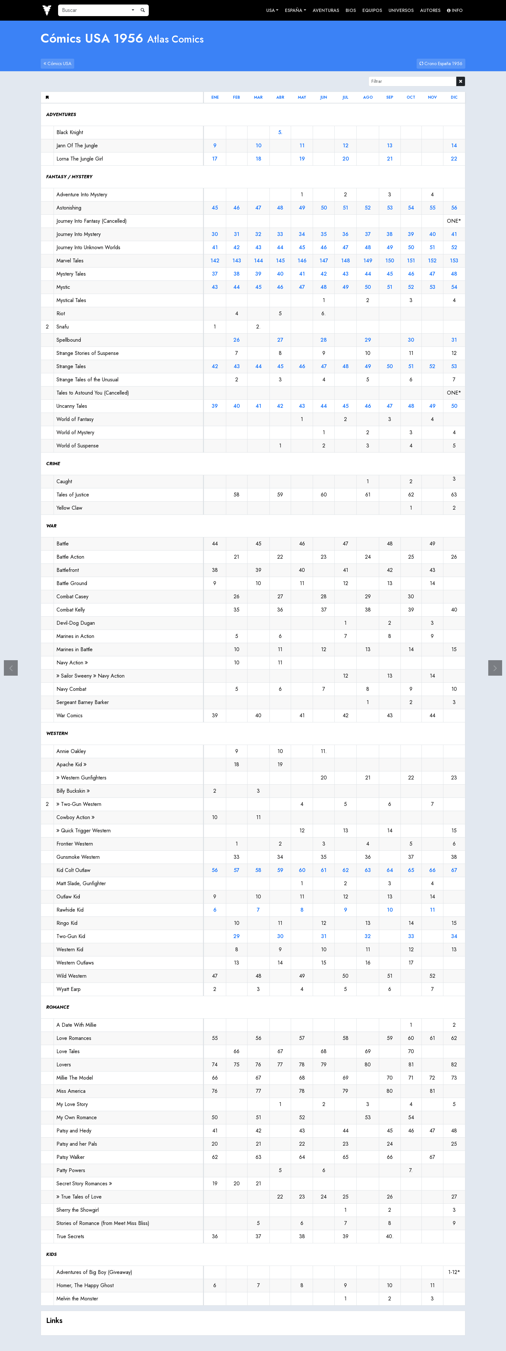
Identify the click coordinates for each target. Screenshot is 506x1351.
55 (432, 207)
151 (411, 260)
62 (345, 870)
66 (432, 870)
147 (323, 260)
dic (454, 97)
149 (367, 260)
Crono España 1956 (441, 63)
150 (389, 260)
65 (411, 870)
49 (302, 207)
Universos (401, 10)
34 (302, 234)
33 (280, 234)
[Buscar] (93, 10)
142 (214, 260)
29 (368, 340)
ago (368, 97)
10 (258, 145)
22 (454, 158)
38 (390, 234)
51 (345, 207)
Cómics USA (57, 63)
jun (323, 97)
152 (432, 260)
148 (345, 260)
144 (258, 260)
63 (368, 870)
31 (236, 234)
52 (368, 207)
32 (258, 234)
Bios (351, 10)
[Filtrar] (412, 81)
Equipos (372, 10)
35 (324, 234)
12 (346, 145)
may (302, 97)
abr (280, 97)
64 (390, 870)
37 (368, 234)
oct (411, 97)
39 (411, 234)
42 (236, 247)
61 (324, 870)
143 (236, 260)
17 (215, 158)
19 (302, 158)
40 (432, 234)
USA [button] (270, 10)
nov (432, 97)
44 (280, 247)
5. (280, 132)
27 (280, 340)
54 (411, 207)
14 (454, 145)
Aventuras (326, 10)
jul (346, 97)
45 (215, 207)
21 (390, 158)
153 (454, 260)
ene (215, 97)
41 (454, 234)
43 (258, 247)
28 (323, 340)
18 (258, 158)
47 (258, 207)
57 (236, 870)
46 (236, 207)
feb (236, 97)
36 (345, 234)
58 (258, 870)
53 (390, 207)
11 (302, 145)
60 (302, 870)
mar (258, 97)
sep (389, 97)
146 (302, 260)
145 (280, 260)
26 (236, 340)
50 (324, 207)
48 (280, 207)
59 (280, 870)
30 (215, 234)
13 (389, 145)
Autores (430, 10)
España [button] (293, 10)
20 (345, 158)
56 (454, 207)
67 (454, 870)
